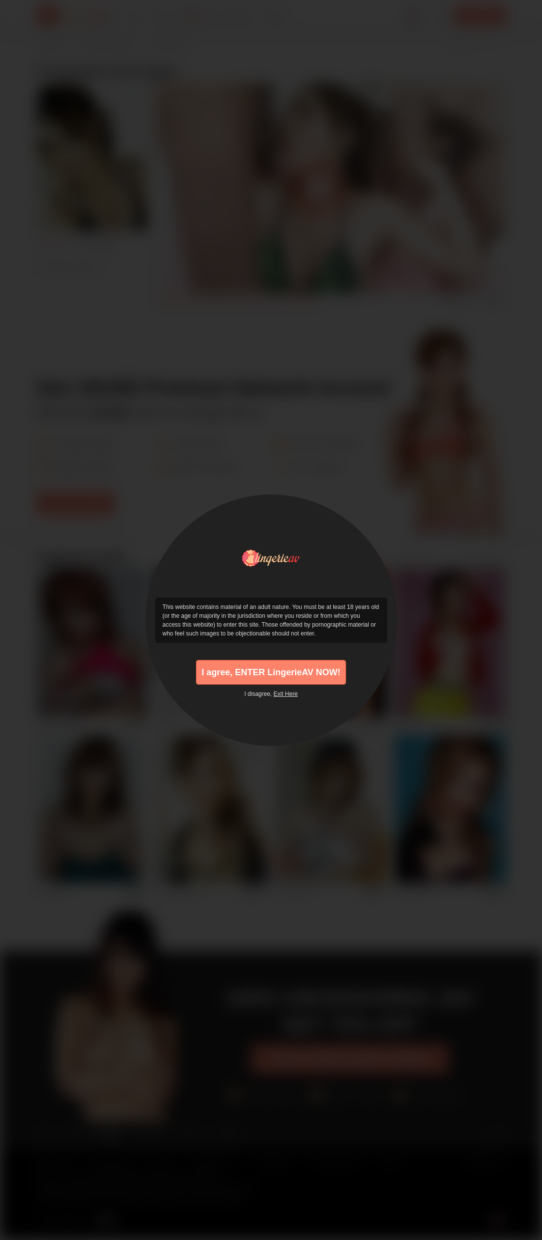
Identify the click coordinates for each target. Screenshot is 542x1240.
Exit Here (286, 693)
